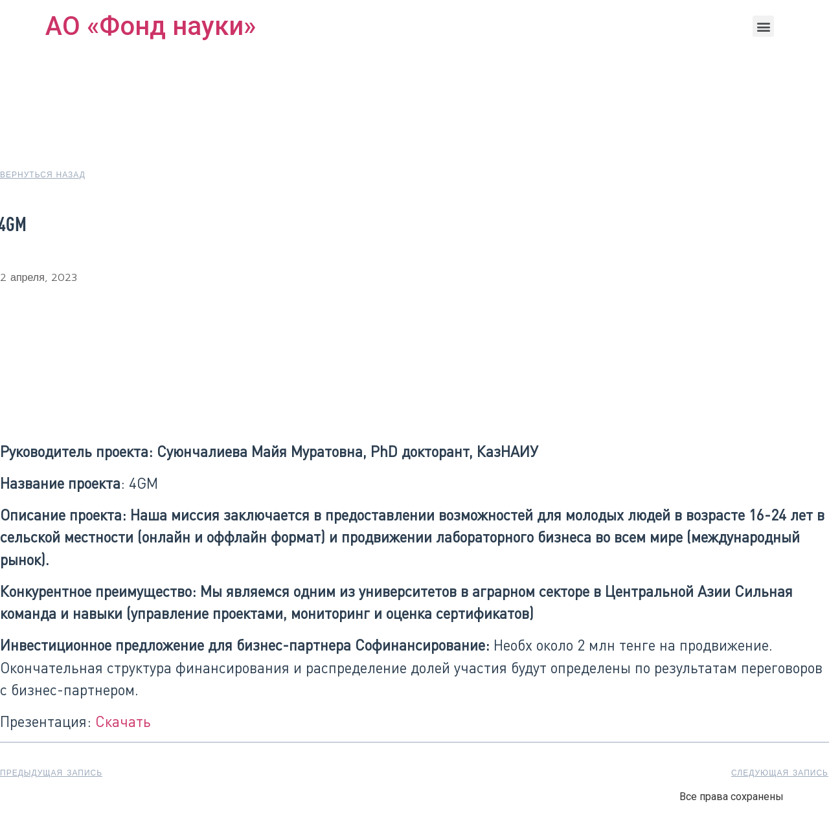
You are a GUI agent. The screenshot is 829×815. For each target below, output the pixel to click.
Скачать (123, 721)
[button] (763, 26)
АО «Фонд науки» (150, 26)
